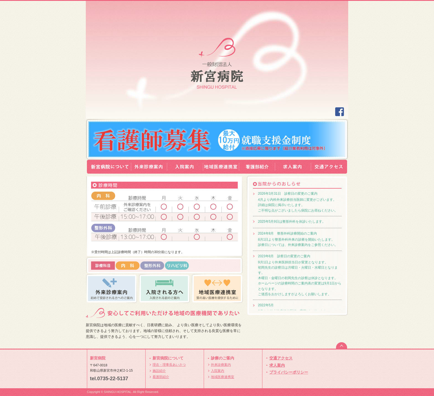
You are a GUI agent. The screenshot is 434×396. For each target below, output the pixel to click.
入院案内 (217, 371)
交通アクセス (281, 358)
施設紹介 (159, 371)
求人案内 (277, 365)
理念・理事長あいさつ (169, 365)
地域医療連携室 (222, 377)
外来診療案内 (221, 365)
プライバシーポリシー (288, 372)
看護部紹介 (161, 377)
